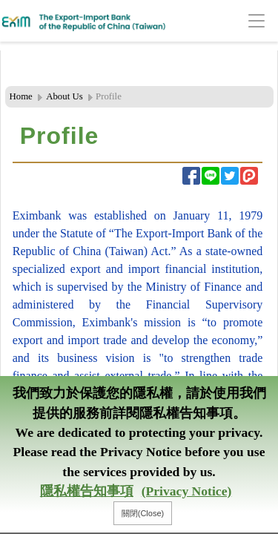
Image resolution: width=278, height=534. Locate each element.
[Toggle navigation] (233, 21)
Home (21, 96)
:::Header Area (32, 59)
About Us (64, 96)
